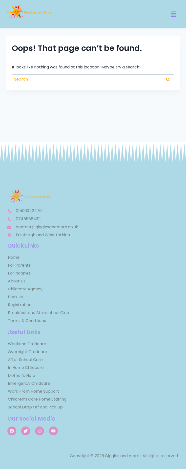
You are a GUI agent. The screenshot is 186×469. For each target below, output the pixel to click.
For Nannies (19, 273)
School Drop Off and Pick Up (35, 407)
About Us (16, 281)
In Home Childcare (26, 367)
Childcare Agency (25, 289)
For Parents (19, 265)
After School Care (25, 359)
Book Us (15, 297)
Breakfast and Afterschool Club (38, 313)
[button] (174, 14)
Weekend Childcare (27, 344)
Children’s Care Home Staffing (37, 399)
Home (14, 257)
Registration (19, 305)
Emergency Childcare (29, 383)
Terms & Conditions (27, 320)
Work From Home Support (33, 391)
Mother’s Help (21, 375)
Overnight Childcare (27, 352)
